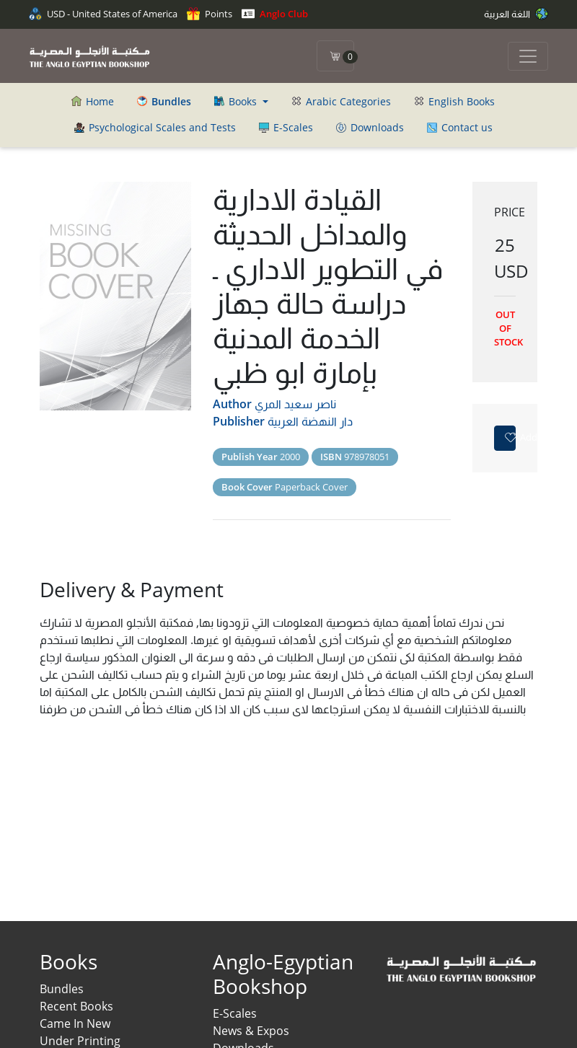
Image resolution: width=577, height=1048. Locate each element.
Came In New (75, 1023)
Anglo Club (275, 13)
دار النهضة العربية (310, 421)
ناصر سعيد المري (295, 404)
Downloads (370, 127)
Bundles (62, 989)
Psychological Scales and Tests (155, 127)
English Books (454, 101)
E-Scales (286, 127)
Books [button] (237, 101)
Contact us (460, 127)
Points (209, 13)
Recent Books (76, 1006)
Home (92, 101)
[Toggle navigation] (528, 56)
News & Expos (251, 1031)
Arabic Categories (341, 101)
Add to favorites (509, 437)
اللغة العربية (516, 13)
